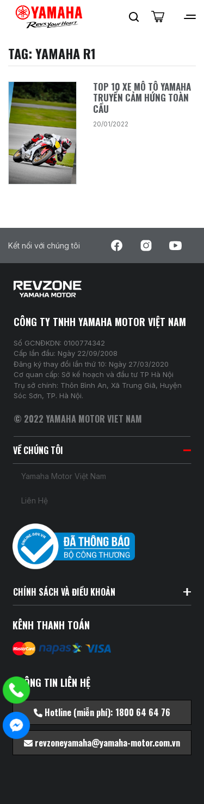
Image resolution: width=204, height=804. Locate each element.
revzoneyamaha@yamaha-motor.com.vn (102, 742)
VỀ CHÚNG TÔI (102, 450)
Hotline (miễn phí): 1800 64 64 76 (102, 712)
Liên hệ (34, 500)
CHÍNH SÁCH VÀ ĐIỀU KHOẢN (102, 591)
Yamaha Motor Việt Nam (63, 476)
